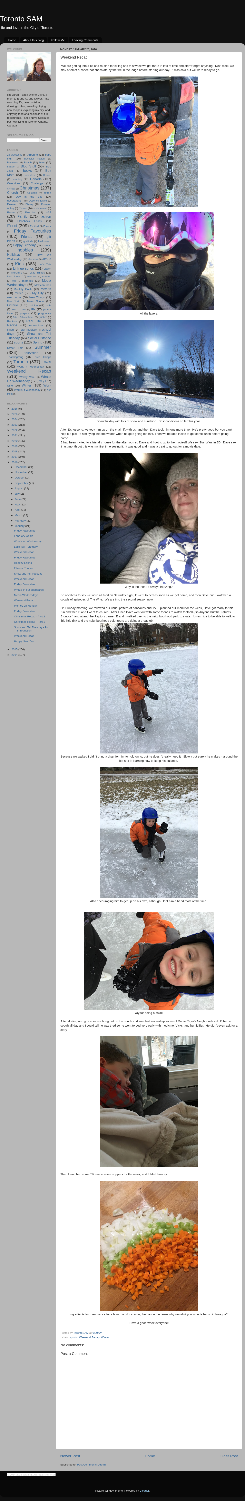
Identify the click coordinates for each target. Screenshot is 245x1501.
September (22, 483)
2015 (14, 649)
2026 (14, 408)
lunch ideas (13, 276)
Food (12, 225)
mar (14, 281)
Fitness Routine (23, 568)
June (18, 499)
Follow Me (58, 40)
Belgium (11, 166)
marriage (27, 280)
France (47, 226)
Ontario (12, 305)
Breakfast (29, 175)
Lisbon (47, 268)
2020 (14, 440)
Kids (19, 263)
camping (17, 179)
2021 (14, 435)
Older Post (229, 1456)
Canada (36, 179)
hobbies (25, 250)
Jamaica (33, 259)
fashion (45, 216)
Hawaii (47, 245)
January (20, 525)
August (19, 488)
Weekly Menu (27, 377)
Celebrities (13, 183)
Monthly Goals (23, 289)
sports (74, 1337)
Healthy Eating (23, 562)
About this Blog (33, 40)
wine (10, 385)
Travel (46, 362)
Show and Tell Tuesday (28, 573)
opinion (33, 305)
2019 (14, 446)
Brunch (47, 175)
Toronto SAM (21, 19)
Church (12, 192)
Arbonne (32, 154)
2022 (14, 430)
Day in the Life (29, 196)
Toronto (20, 361)
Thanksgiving (15, 357)
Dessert (12, 204)
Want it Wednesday (30, 366)
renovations (36, 325)
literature (16, 272)
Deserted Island (38, 200)
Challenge (37, 183)
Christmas (29, 188)
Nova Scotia (35, 301)
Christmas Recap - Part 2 (29, 616)
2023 (14, 424)
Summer (42, 347)
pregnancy (44, 313)
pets (24, 309)
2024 (14, 419)
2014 (14, 654)
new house (14, 297)
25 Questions (14, 154)
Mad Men (32, 276)
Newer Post (70, 1456)
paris (48, 305)
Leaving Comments (85, 40)
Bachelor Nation (34, 158)
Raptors (12, 321)
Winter (105, 1337)
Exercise (30, 212)
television (31, 353)
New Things (37, 297)
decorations (14, 200)
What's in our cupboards (29, 589)
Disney (29, 204)
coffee (47, 192)
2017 (14, 456)
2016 (14, 462)
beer (42, 162)
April (18, 509)
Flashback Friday (29, 221)
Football (34, 226)
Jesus (46, 259)
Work (47, 385)
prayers (24, 313)
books (27, 170)
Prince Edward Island (23, 317)
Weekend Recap (89, 1337)
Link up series (23, 268)
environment (40, 208)
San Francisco (29, 329)
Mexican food (43, 285)
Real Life (33, 321)
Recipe (12, 325)
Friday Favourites (32, 231)
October (20, 477)
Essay (11, 212)
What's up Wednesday (27, 541)
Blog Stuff (28, 166)
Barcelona (12, 162)
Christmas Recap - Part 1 (29, 621)
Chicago (11, 188)
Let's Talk (45, 264)
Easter (23, 208)
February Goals (23, 535)
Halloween (44, 241)
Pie (33, 309)
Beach (28, 162)
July (17, 493)
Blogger (144, 1490)
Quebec (42, 317)
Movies (46, 289)
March (19, 515)
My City (38, 293)
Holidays (13, 254)
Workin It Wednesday (27, 389)
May (18, 504)
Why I (42, 381)
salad (10, 329)
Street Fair (15, 347)
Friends (26, 236)
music (18, 293)
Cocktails (32, 193)
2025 (14, 413)
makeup (46, 276)
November (21, 472)
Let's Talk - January (26, 546)
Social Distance (39, 338)
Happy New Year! (24, 641)
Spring (37, 342)
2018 (14, 451)
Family (22, 216)
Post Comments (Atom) (91, 1464)
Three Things (42, 357)
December (21, 467)
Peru (14, 309)
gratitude (28, 241)
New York (13, 301)
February (21, 520)
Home (12, 40)
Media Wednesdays (26, 595)
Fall (48, 212)
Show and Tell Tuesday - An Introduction (31, 629)
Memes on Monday (26, 605)
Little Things (37, 272)
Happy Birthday (24, 245)
